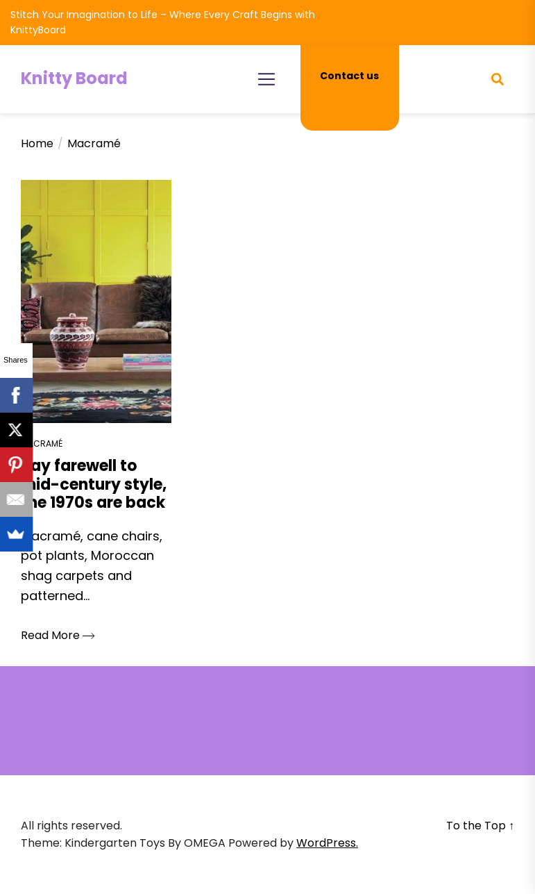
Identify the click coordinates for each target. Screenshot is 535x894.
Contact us (349, 76)
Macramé (41, 443)
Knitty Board (74, 78)
